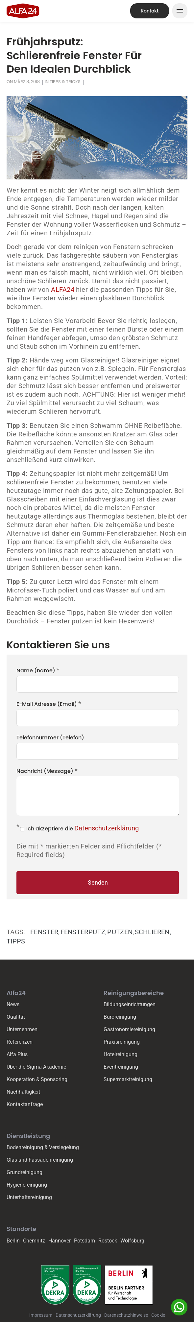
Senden (98, 882)
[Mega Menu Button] (179, 10)
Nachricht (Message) (47, 771)
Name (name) (38, 670)
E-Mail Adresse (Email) (48, 703)
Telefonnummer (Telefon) (50, 737)
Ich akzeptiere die (82, 828)
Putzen (120, 932)
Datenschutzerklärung (106, 828)
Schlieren (152, 932)
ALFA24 (63, 289)
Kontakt (149, 11)
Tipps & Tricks (65, 81)
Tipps (16, 941)
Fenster (44, 932)
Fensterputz (83, 932)
